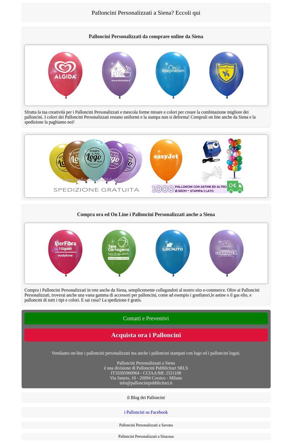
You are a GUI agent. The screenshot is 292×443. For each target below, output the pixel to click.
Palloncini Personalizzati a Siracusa (146, 436)
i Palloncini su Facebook (146, 412)
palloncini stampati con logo (176, 353)
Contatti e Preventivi (146, 318)
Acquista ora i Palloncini (146, 335)
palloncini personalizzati (108, 353)
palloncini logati (224, 353)
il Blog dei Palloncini (146, 397)
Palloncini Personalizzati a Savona (146, 425)
